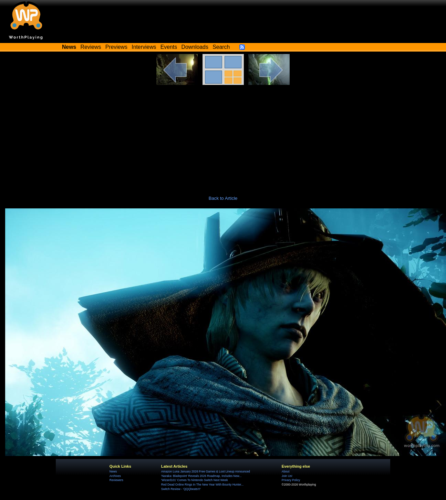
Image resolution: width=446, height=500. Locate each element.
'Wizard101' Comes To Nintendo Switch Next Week (194, 480)
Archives (115, 476)
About (285, 471)
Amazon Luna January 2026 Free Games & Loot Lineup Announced (205, 471)
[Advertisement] (223, 136)
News (113, 471)
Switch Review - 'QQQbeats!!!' (181, 489)
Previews (116, 47)
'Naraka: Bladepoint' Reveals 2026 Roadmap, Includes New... (201, 476)
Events (168, 47)
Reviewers (116, 480)
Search (221, 47)
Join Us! (287, 476)
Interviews (144, 47)
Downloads (194, 47)
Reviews (91, 47)
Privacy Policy (291, 480)
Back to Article (223, 198)
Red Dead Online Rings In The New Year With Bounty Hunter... (202, 484)
